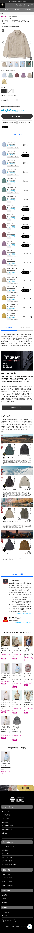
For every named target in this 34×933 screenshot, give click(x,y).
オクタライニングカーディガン (16, 647)
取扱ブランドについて (7, 829)
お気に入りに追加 (24, 122)
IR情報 (4, 898)
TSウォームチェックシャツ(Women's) (5, 727)
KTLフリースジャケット (16, 701)
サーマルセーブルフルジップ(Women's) (16, 675)
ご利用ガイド (5, 850)
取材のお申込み (6, 912)
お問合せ (4, 833)
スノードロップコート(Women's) (28, 701)
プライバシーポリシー (8, 861)
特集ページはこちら (17, 407)
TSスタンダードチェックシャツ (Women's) (28, 675)
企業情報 (4, 895)
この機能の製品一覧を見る (23, 614)
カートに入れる (17, 116)
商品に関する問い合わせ (9, 122)
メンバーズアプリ (6, 853)
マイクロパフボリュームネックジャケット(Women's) (28, 649)
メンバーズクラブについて (9, 846)
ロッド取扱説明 (6, 815)
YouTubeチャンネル (7, 878)
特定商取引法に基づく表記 (9, 864)
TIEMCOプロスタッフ (7, 881)
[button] (3, 42)
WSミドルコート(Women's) (5, 647)
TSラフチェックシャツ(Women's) (16, 727)
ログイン (4, 915)
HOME (2, 13)
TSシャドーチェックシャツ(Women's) (5, 702)
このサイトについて (7, 857)
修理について (5, 822)
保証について (5, 811)
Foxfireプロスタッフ (7, 885)
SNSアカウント (6, 874)
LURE (17, 10)
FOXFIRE (28, 10)
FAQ (3, 836)
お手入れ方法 (5, 818)
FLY (6, 10)
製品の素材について (7, 826)
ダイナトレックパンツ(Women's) (5, 674)
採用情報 (4, 902)
